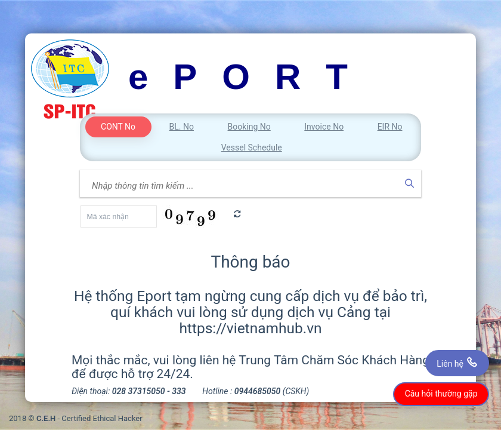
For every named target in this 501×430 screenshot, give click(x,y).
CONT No (118, 126)
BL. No (181, 126)
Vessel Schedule (251, 147)
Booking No (249, 126)
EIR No (390, 126)
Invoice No (324, 126)
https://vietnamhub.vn (250, 328)
